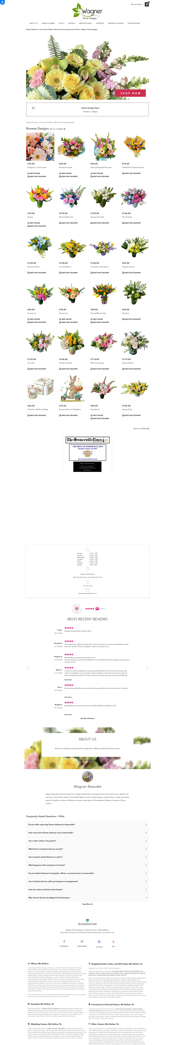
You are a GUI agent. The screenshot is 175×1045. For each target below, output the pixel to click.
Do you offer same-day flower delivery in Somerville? (51, 824)
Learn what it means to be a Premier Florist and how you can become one (87, 932)
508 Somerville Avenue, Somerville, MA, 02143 (87, 577)
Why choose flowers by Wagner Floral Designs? (49, 898)
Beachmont (92, 975)
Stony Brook (141, 973)
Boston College (101, 973)
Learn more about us (87, 760)
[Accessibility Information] (2, 2)
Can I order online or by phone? (42, 841)
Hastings (134, 973)
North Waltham (135, 971)
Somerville (115, 971)
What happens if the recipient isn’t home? (46, 865)
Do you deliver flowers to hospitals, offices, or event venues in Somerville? (61, 873)
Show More (68, 680)
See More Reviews (87, 718)
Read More (87, 904)
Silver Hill (123, 975)
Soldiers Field (118, 973)
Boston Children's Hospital (51, 1008)
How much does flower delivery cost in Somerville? (50, 833)
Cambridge (100, 975)
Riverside (107, 975)
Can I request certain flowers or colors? (45, 857)
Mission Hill (109, 973)
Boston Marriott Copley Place (57, 1028)
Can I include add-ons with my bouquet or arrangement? (53, 881)
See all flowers (57, 129)
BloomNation (104, 930)
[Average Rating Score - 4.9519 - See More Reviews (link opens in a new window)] (90, 608)
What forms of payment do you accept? (45, 849)
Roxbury (127, 971)
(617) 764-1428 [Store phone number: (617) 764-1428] (87, 586)
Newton (121, 971)
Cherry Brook (127, 973)
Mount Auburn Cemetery (123, 1009)
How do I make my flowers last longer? (45, 889)
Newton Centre (115, 975)
